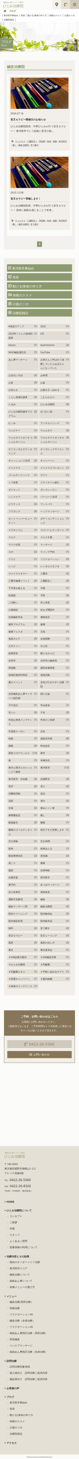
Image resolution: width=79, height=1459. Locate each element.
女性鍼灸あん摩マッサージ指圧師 (20, 696)
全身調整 (45, 638)
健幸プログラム (16, 624)
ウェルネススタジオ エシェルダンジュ (20, 439)
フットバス (46, 504)
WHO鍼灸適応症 (17, 352)
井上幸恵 (45, 602)
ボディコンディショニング (52, 521)
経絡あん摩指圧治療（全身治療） (29, 1351)
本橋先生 (45, 760)
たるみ (12, 404)
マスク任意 (14, 544)
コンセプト (16, 1216)
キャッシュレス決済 (19, 460)
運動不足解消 (15, 899)
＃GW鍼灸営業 (48, 957)
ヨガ (10, 551)
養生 (10, 950)
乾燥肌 (12, 595)
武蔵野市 (45, 779)
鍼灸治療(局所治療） (21, 1302)
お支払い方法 (15, 375)
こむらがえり (47, 397)
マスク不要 (46, 537)
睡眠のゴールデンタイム (20, 832)
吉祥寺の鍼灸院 (48, 660)
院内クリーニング (17, 913)
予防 (42, 595)
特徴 (12, 1228)
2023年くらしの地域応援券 (20, 336)
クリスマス (14, 467)
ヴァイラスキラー (17, 573)
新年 (42, 753)
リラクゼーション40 (21, 1326)
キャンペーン (47, 460)
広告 (42, 731)
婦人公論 (45, 693)
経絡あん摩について (21, 1280)
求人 (42, 786)
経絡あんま (46, 848)
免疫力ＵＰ (14, 638)
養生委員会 (46, 950)
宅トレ (12, 712)
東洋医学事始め (11, 15)
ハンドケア (14, 496)
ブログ (12, 11)
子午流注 (13, 705)
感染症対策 (46, 738)
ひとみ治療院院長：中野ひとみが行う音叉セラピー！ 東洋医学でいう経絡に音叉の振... (39, 105)
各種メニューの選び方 (22, 1287)
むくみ (12, 423)
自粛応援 (13, 877)
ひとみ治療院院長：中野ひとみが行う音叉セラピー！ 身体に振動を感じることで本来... (39, 184)
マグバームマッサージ (52, 530)
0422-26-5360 (39, 1044)
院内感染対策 (15, 921)
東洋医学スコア (18, 1268)
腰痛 (42, 863)
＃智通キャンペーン (19, 978)
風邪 (10, 942)
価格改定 (45, 617)
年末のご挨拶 (47, 719)
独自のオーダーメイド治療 (25, 1262)
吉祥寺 (12, 660)
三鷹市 (44, 573)
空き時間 (45, 841)
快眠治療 (15, 1308)
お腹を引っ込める (49, 390)
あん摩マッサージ (17, 359)
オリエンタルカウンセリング (20, 451)
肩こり (12, 863)
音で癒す (34, 145)
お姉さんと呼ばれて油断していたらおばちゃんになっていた (52, 364)
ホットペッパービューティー (20, 521)
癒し (14, 145)
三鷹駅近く (32, 141)
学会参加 (45, 705)
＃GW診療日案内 (17, 957)
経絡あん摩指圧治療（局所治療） (29, 1333)
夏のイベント (15, 682)
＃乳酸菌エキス (16, 971)
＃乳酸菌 (45, 964)
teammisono (47, 345)
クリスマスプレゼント (52, 467)
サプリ (44, 475)
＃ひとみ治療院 (16, 964)
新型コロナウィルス (19, 753)
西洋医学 (45, 877)
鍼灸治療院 (23, 145)
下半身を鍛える (16, 588)
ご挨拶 (13, 1222)
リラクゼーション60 (21, 1314)
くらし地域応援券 (17, 397)
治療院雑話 (9, 19)
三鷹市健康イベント (19, 580)
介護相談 (13, 609)
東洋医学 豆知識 (17, 779)
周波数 (42, 141)
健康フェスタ (15, 631)
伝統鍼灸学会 (15, 617)
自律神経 (45, 870)
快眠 (49, 141)
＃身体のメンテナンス (20, 986)
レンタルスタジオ (49, 566)
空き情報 (13, 841)
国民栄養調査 (47, 667)
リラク (12, 559)
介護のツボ (69, 15)
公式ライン (14, 646)
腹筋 (10, 870)
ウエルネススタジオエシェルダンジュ (52, 439)
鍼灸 (42, 899)
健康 (42, 624)
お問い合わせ (39, 1054)
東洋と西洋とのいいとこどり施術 (20, 770)
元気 (42, 631)
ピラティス (14, 504)
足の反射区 (14, 892)
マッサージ (46, 544)
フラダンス (14, 511)
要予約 (12, 884)
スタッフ (15, 1234)
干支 (42, 712)
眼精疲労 (13, 822)
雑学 (10, 928)
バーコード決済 (48, 496)
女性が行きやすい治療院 (52, 684)
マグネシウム (15, 530)
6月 (42, 333)
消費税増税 (14, 793)
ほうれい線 (46, 411)
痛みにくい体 (47, 808)
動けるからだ (47, 653)
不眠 (42, 588)
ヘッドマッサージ (49, 511)
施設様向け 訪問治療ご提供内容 (29, 1379)
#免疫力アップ (16, 326)
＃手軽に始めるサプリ (52, 971)
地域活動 (45, 675)
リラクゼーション (49, 559)
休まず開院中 (47, 609)
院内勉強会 (46, 913)
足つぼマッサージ (49, 884)
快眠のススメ (55, 15)
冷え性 (44, 646)
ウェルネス (20, 141)
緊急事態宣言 (15, 855)
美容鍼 (44, 855)
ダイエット (14, 489)
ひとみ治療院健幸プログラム (20, 413)
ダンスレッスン (48, 489)
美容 (23, 15)
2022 (43, 326)
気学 (10, 786)
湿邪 (10, 800)
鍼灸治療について (20, 1274)
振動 (55, 141)
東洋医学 (63, 141)
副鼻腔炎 (13, 653)
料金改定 (45, 745)
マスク (12, 537)
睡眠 (42, 822)
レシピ (12, 566)
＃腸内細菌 (46, 978)
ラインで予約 (47, 551)
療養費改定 (14, 815)
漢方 (42, 800)
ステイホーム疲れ (49, 482)
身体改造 (45, 892)
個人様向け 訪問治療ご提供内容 (29, 1373)
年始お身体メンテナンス (20, 722)
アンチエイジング (49, 423)
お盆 (42, 382)
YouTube (45, 352)
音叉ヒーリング (48, 935)
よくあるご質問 (18, 1241)
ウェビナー (14, 430)
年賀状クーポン (16, 731)
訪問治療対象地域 (20, 1366)
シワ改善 (13, 482)
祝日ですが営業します (52, 829)
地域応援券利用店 (17, 675)
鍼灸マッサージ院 (17, 906)
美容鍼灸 (15, 1339)
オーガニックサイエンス (52, 451)
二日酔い (13, 602)
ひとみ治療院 (47, 404)
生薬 (10, 808)
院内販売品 (46, 921)
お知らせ (13, 390)
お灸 (10, 382)
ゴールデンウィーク (19, 475)
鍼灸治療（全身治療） (22, 1320)
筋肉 (10, 848)
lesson (12, 345)
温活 (42, 793)
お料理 (44, 375)
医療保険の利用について (23, 1247)
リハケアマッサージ (21, 1345)
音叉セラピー (15, 935)
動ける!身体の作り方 (37, 15)
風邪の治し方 (47, 942)
